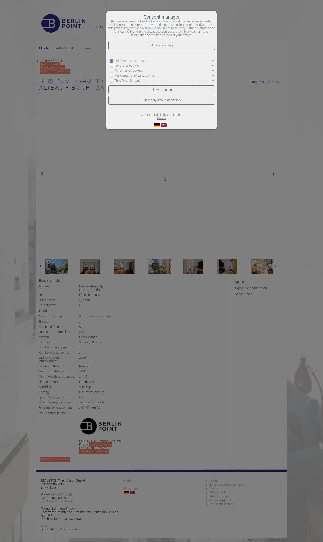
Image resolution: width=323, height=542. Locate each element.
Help (192, 31)
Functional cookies (126, 65)
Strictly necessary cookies (131, 61)
